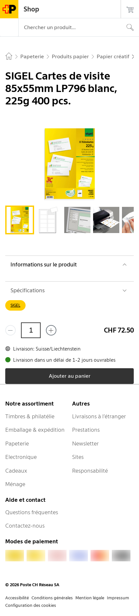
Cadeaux (16, 470)
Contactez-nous (25, 525)
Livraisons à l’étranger (99, 416)
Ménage (15, 484)
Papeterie (17, 443)
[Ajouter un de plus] (51, 330)
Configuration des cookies (30, 605)
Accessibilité (17, 597)
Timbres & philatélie (29, 416)
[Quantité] (31, 330)
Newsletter (85, 443)
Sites (78, 457)
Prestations (86, 429)
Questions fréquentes (31, 512)
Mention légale (89, 597)
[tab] (19, 220)
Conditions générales (52, 597)
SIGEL (15, 305)
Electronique (21, 457)
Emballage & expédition (35, 429)
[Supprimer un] (10, 330)
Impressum (118, 597)
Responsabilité (90, 470)
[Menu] (9, 27)
